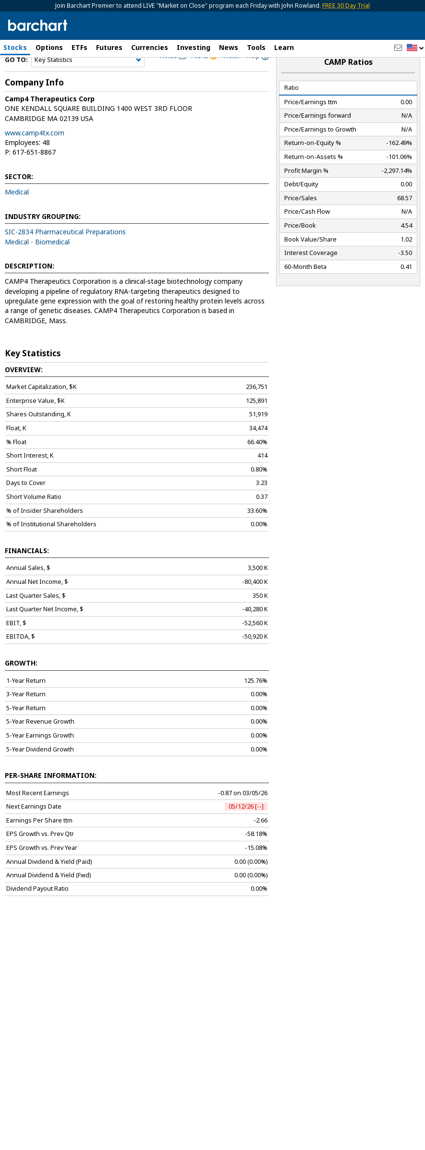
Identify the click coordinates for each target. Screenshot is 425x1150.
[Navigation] (88, 82)
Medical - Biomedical (37, 264)
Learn (284, 47)
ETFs (79, 47)
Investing (193, 47)
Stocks (15, 47)
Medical (17, 214)
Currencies (149, 47)
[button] (415, 48)
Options (49, 47)
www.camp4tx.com (34, 155)
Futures (109, 47)
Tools (256, 47)
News (228, 47)
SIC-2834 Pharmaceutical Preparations (65, 254)
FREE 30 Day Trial (346, 5)
